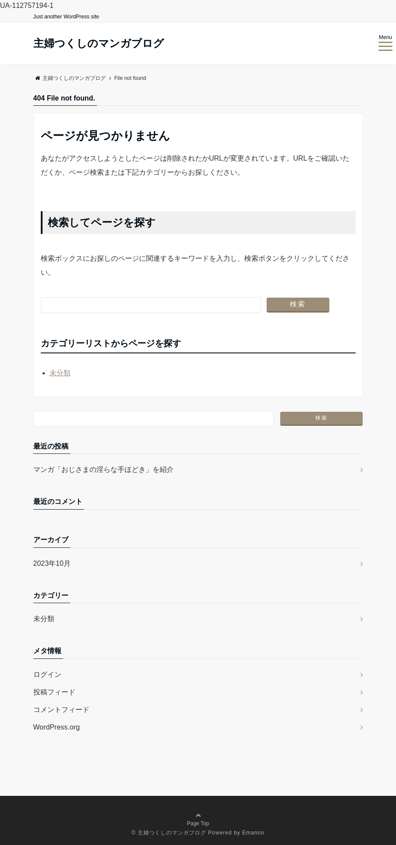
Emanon (253, 833)
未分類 (60, 373)
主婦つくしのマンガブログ (98, 43)
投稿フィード (54, 692)
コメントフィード (61, 709)
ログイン (47, 674)
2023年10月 (52, 563)
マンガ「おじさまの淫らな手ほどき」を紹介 (103, 469)
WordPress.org (56, 727)
